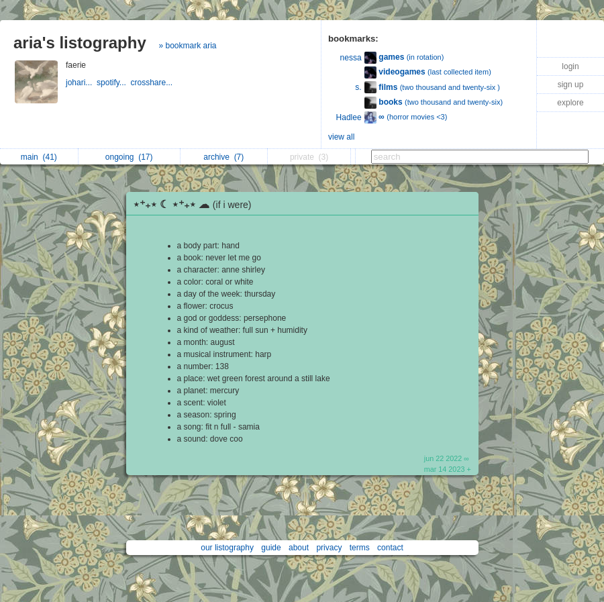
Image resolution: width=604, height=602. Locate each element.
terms (360, 547)
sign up (571, 84)
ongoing (129, 157)
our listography (227, 547)
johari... (81, 82)
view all (341, 137)
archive (223, 157)
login (570, 66)
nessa (351, 57)
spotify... (113, 82)
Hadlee (349, 117)
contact (390, 547)
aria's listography (79, 43)
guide (271, 547)
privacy (329, 547)
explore (570, 102)
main (39, 157)
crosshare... (153, 82)
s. (358, 87)
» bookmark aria (187, 45)
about (299, 547)
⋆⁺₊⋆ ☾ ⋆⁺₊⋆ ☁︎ (195, 204)
